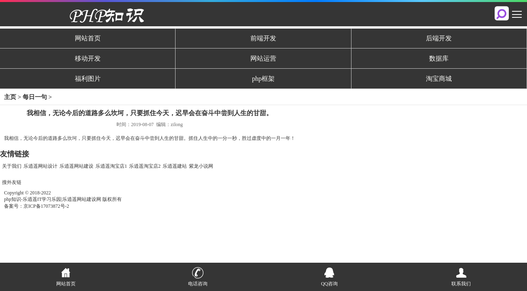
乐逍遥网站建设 (76, 166)
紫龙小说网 (201, 166)
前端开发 (263, 38)
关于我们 (11, 166)
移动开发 (88, 58)
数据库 (439, 58)
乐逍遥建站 (175, 166)
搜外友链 (11, 182)
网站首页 (88, 38)
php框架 (263, 78)
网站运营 (263, 58)
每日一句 (35, 97)
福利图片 (88, 78)
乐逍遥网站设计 (40, 166)
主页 (10, 97)
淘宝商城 (439, 78)
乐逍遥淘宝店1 (111, 166)
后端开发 (439, 38)
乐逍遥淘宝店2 (145, 166)
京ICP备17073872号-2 (46, 206)
